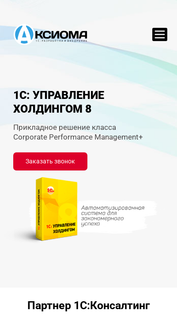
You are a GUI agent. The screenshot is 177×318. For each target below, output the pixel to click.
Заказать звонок (50, 161)
